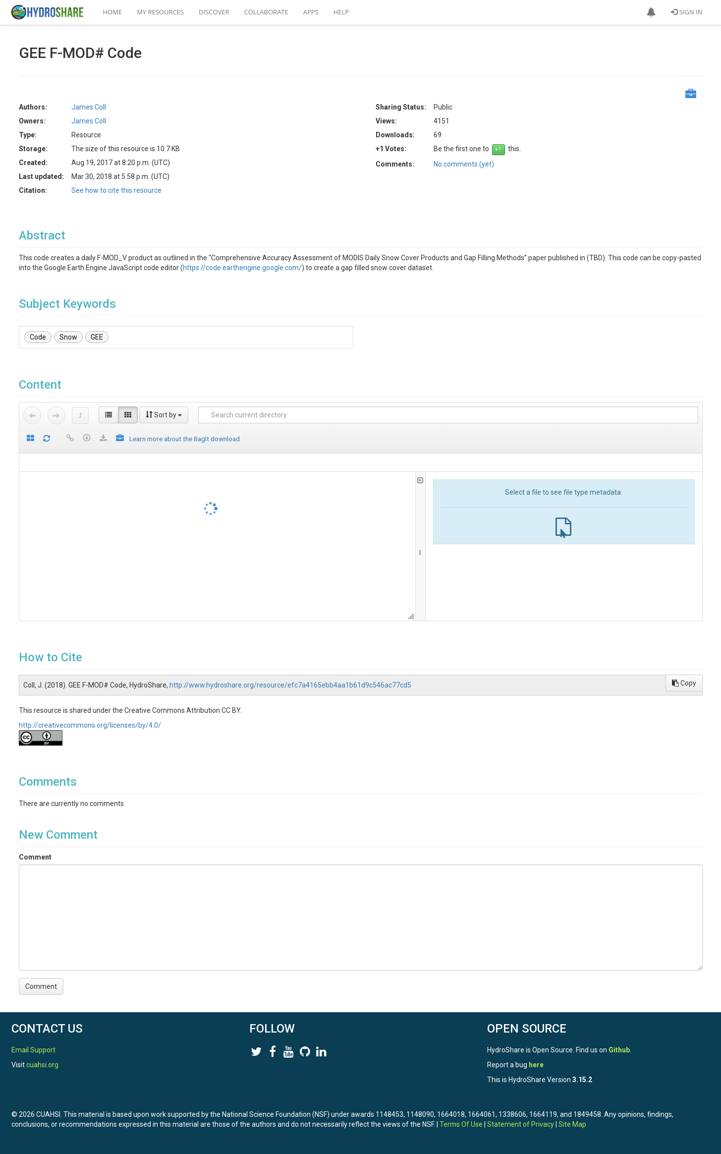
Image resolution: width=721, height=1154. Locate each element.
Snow (68, 337)
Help (341, 11)
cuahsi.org (42, 1065)
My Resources (160, 11)
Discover (214, 11)
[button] (651, 12)
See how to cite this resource (116, 190)
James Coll (88, 107)
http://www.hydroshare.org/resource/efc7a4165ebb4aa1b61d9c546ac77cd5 (290, 685)
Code (38, 337)
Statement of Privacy (520, 1124)
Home (112, 11)
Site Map (572, 1124)
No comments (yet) (464, 164)
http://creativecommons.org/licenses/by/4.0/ (90, 725)
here (536, 1065)
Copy (684, 683)
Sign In (686, 11)
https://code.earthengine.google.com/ (242, 268)
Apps (311, 11)
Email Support (33, 1050)
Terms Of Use (461, 1124)
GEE (97, 337)
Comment (35, 857)
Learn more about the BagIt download (184, 439)
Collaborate (266, 11)
